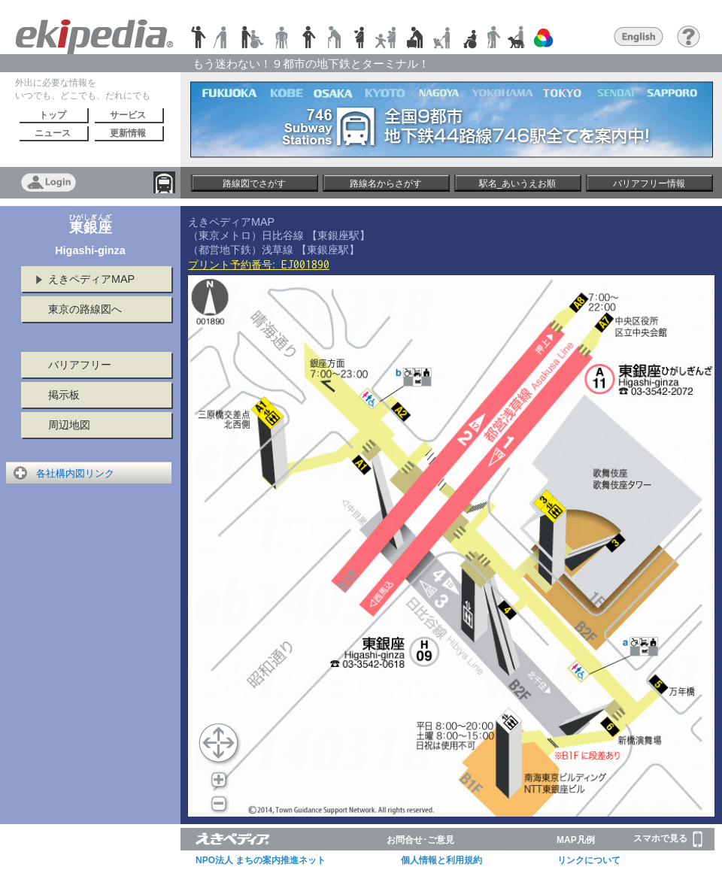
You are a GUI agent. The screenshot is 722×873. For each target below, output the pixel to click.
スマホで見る (667, 839)
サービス (128, 115)
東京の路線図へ (85, 309)
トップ (52, 115)
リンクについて (588, 860)
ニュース (53, 133)
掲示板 (64, 395)
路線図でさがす (254, 183)
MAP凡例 (576, 840)
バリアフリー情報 (649, 183)
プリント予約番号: (258, 265)
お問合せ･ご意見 (420, 840)
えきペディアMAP (91, 279)
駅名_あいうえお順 (518, 183)
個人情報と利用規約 (441, 860)
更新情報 (128, 133)
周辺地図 (69, 425)
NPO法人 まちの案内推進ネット (261, 860)
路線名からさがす (386, 183)
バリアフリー (79, 365)
